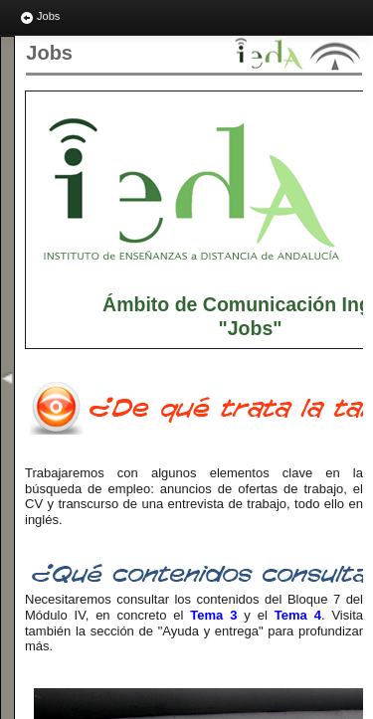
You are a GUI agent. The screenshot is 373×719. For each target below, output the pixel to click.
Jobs (40, 17)
